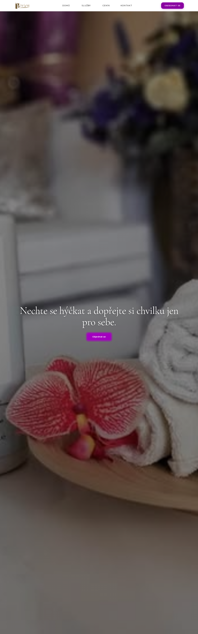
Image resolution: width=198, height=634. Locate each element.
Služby (86, 5)
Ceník (106, 5)
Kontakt (126, 5)
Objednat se (172, 5)
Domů (66, 5)
